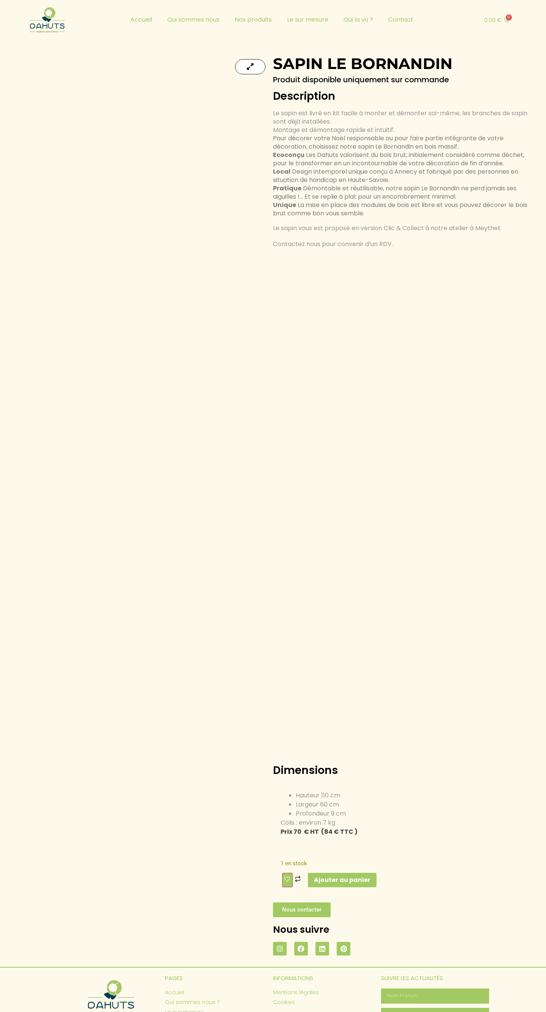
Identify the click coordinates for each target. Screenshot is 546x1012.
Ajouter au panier (342, 812)
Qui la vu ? (358, 19)
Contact (400, 19)
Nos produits (253, 19)
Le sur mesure (307, 19)
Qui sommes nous (193, 19)
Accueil (141, 19)
